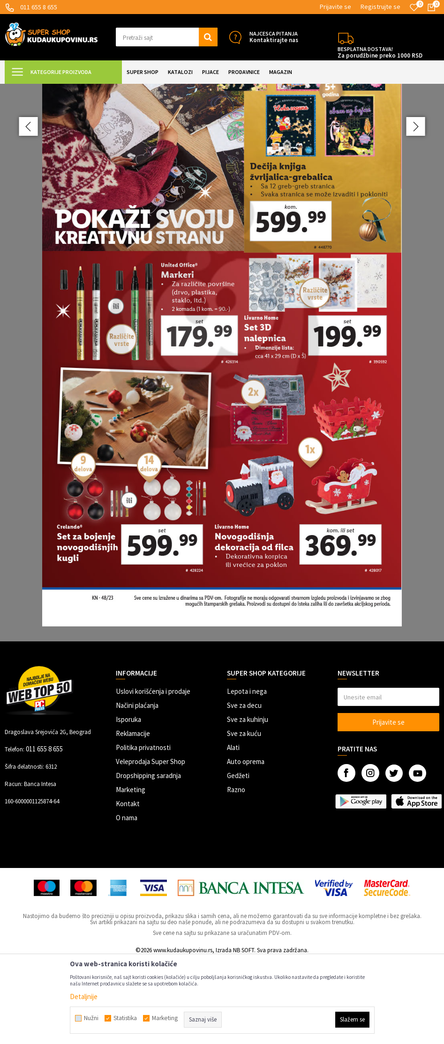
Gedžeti (238, 859)
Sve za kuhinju (247, 803)
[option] (222, 404)
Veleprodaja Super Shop (150, 845)
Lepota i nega (247, 775)
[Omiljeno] (414, 7)
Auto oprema (245, 845)
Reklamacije (133, 817)
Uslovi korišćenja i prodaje (153, 775)
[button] (167, 37)
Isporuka (128, 803)
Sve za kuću (244, 817)
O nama (126, 901)
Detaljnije (84, 996)
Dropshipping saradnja (148, 859)
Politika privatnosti (143, 831)
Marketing (130, 873)
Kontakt (128, 887)
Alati (233, 831)
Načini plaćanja (137, 789)
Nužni (91, 1018)
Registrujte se (380, 6)
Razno (236, 873)
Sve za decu (244, 789)
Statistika (125, 1018)
